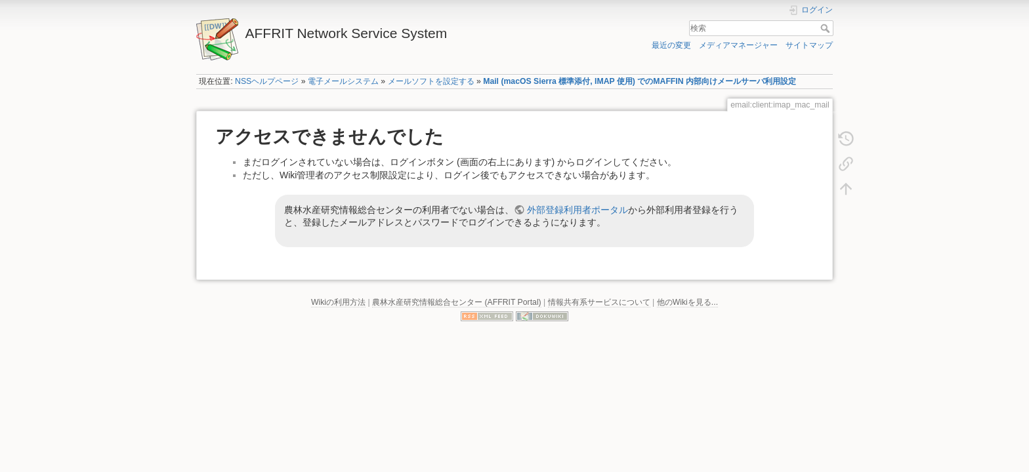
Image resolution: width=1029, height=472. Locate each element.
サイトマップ (809, 45)
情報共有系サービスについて (599, 302)
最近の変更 (671, 45)
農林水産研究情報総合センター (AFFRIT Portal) (456, 302)
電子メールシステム (343, 81)
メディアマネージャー (738, 45)
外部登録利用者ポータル (577, 210)
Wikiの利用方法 (338, 302)
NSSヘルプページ (267, 81)
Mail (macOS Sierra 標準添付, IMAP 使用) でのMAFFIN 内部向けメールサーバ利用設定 (639, 81)
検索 (826, 28)
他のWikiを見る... (687, 302)
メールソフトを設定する (431, 81)
